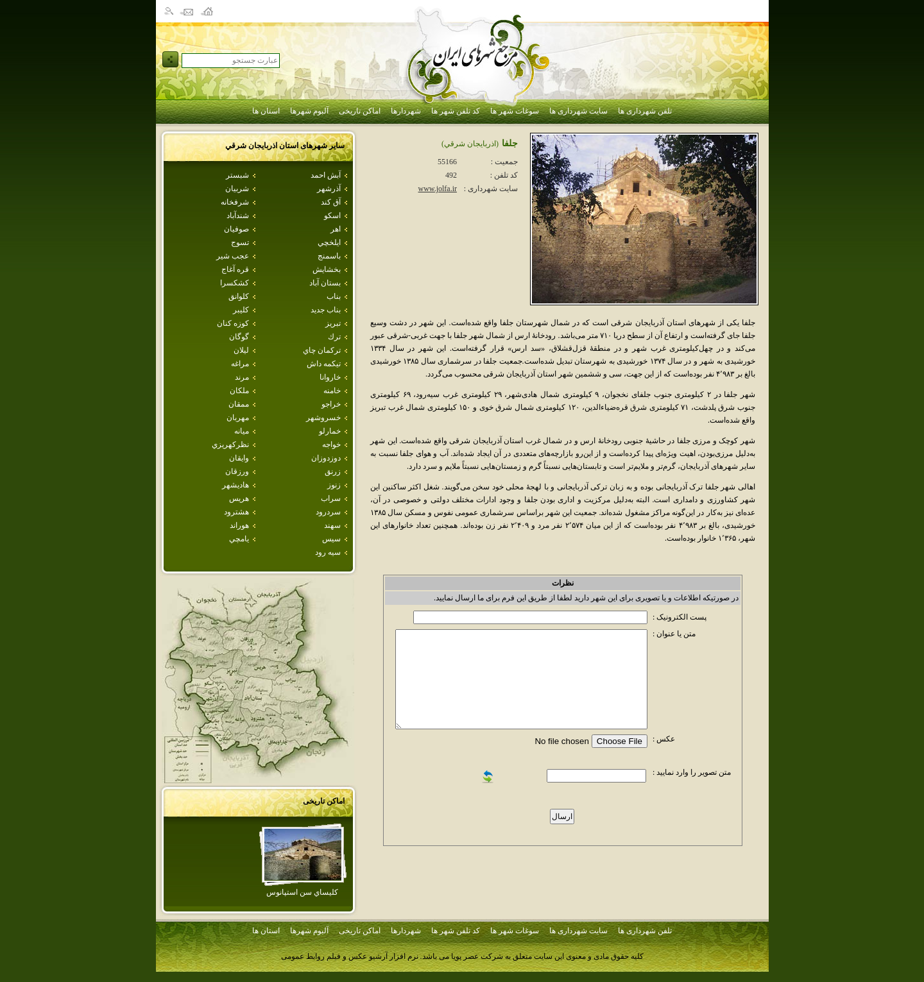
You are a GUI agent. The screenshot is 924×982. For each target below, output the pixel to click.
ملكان (239, 390)
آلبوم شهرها (309, 110)
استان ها (266, 110)
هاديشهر (235, 484)
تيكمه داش (324, 363)
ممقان (238, 404)
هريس (239, 498)
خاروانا (330, 377)
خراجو (331, 404)
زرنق (333, 471)
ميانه (241, 431)
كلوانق (238, 296)
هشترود (236, 511)
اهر (335, 228)
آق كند (331, 202)
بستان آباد (325, 282)
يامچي (239, 538)
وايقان (239, 457)
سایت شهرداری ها (578, 110)
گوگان (239, 336)
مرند (242, 377)
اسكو (332, 215)
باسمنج (329, 255)
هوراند (239, 525)
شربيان (237, 188)
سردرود (328, 511)
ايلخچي (329, 242)
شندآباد (238, 215)
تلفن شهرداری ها (645, 110)
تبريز (333, 323)
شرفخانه (235, 202)
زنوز (334, 484)
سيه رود (328, 552)
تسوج (240, 242)
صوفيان (236, 228)
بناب (334, 296)
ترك (334, 336)
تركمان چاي (322, 350)
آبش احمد (326, 175)
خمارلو (330, 431)
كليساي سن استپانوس (302, 892)
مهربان (238, 417)
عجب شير (232, 255)
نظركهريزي (230, 444)
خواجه (331, 444)
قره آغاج (235, 269)
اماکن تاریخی (360, 110)
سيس (331, 538)
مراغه (240, 363)
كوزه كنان (233, 323)
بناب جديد (326, 309)
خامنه (332, 390)
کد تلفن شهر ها (455, 110)
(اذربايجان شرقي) (470, 143)
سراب (331, 498)
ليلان (241, 350)
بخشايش (326, 269)
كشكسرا (234, 282)
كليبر (241, 309)
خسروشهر (323, 417)
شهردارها (406, 110)
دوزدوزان (326, 457)
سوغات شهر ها (514, 110)
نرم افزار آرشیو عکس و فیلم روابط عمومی (349, 956)
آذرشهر (329, 188)
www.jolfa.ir (437, 188)
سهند (332, 525)
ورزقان (237, 471)
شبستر (237, 175)
